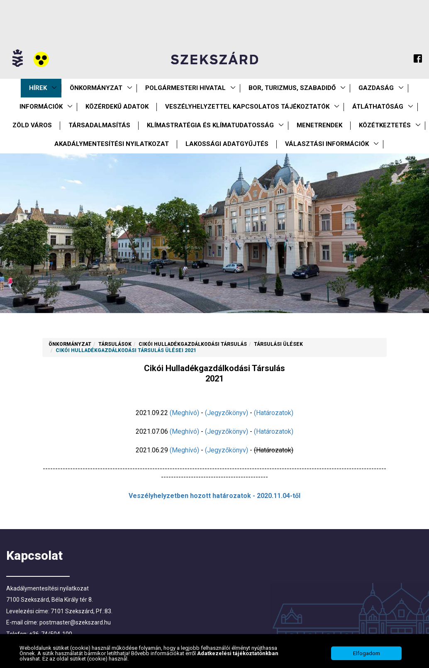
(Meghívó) (184, 413)
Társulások (115, 344)
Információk (41, 106)
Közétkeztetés (385, 125)
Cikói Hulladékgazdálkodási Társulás (193, 344)
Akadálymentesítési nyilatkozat (111, 144)
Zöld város (32, 125)
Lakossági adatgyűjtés (226, 144)
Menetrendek (319, 125)
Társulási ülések (278, 344)
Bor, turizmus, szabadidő (292, 88)
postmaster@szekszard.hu (75, 622)
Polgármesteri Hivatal (185, 88)
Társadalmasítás (99, 125)
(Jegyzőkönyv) (226, 413)
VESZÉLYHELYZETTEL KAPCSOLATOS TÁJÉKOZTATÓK (247, 106)
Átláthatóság (377, 106)
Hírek (38, 88)
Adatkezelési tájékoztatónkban (237, 658)
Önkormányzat (96, 88)
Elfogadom (366, 658)
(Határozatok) (273, 413)
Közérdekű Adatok (117, 106)
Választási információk (327, 144)
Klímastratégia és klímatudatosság (210, 125)
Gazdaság (376, 88)
